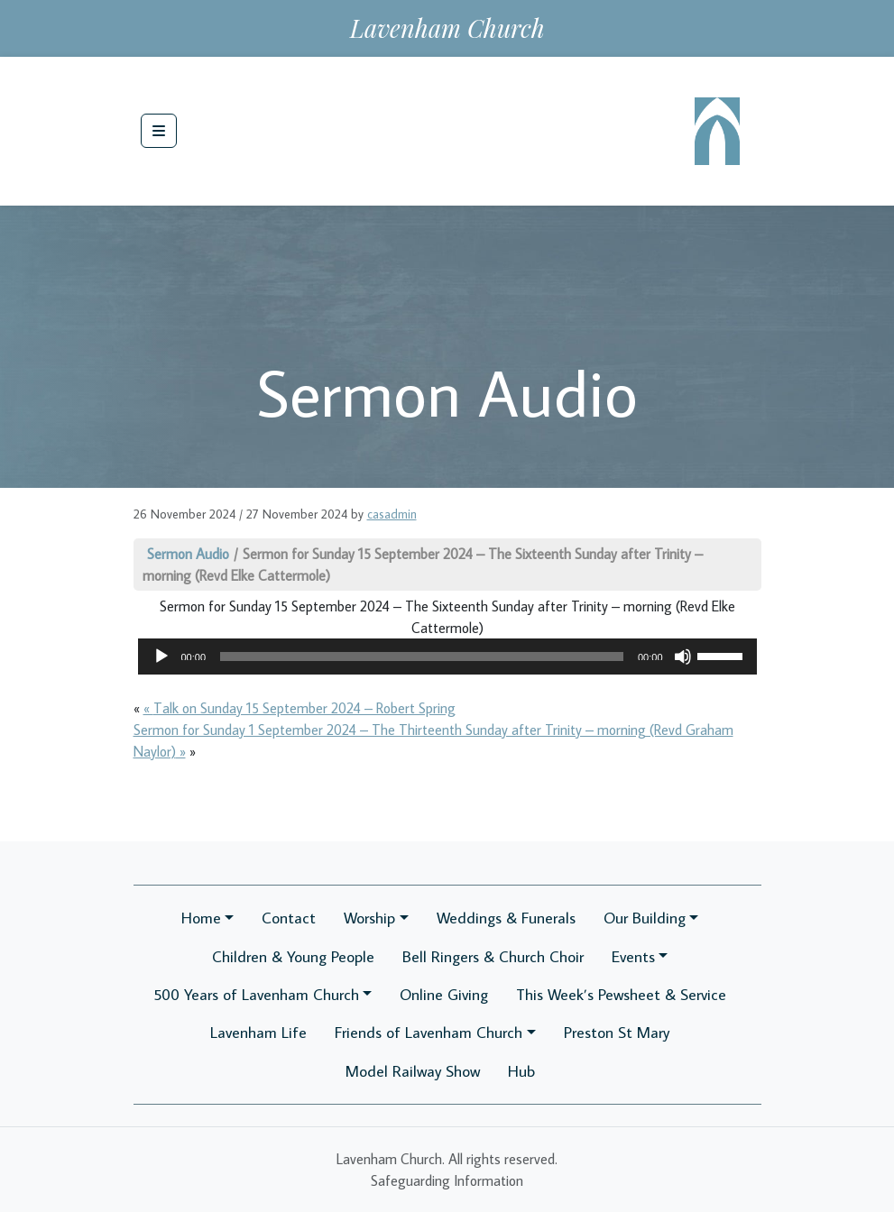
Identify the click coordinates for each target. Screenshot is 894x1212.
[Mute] (683, 656)
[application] (447, 656)
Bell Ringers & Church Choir (493, 956)
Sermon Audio (188, 554)
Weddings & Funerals (506, 917)
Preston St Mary (616, 1032)
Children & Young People (293, 956)
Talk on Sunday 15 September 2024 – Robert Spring (304, 708)
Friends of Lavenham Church (428, 1032)
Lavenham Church (447, 28)
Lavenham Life (258, 1032)
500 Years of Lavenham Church (256, 994)
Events (633, 956)
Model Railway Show (413, 1070)
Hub (521, 1070)
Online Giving (444, 994)
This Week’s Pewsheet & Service (621, 994)
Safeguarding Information (447, 1180)
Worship (369, 917)
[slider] (421, 656)
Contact (289, 917)
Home (201, 917)
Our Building (645, 917)
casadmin (392, 514)
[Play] (161, 656)
